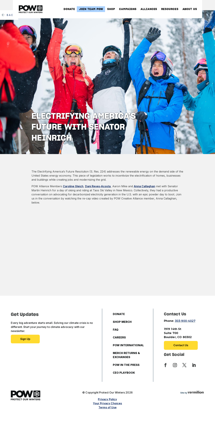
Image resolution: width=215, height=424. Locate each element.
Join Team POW (91, 9)
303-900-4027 (185, 320)
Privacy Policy (107, 399)
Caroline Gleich (73, 186)
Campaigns (128, 9)
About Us (190, 9)
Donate (69, 9)
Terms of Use (107, 407)
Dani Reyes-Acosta (98, 186)
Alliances (149, 9)
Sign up (25, 339)
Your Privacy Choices (107, 403)
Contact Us (180, 345)
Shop (111, 9)
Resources (169, 9)
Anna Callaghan (144, 186)
